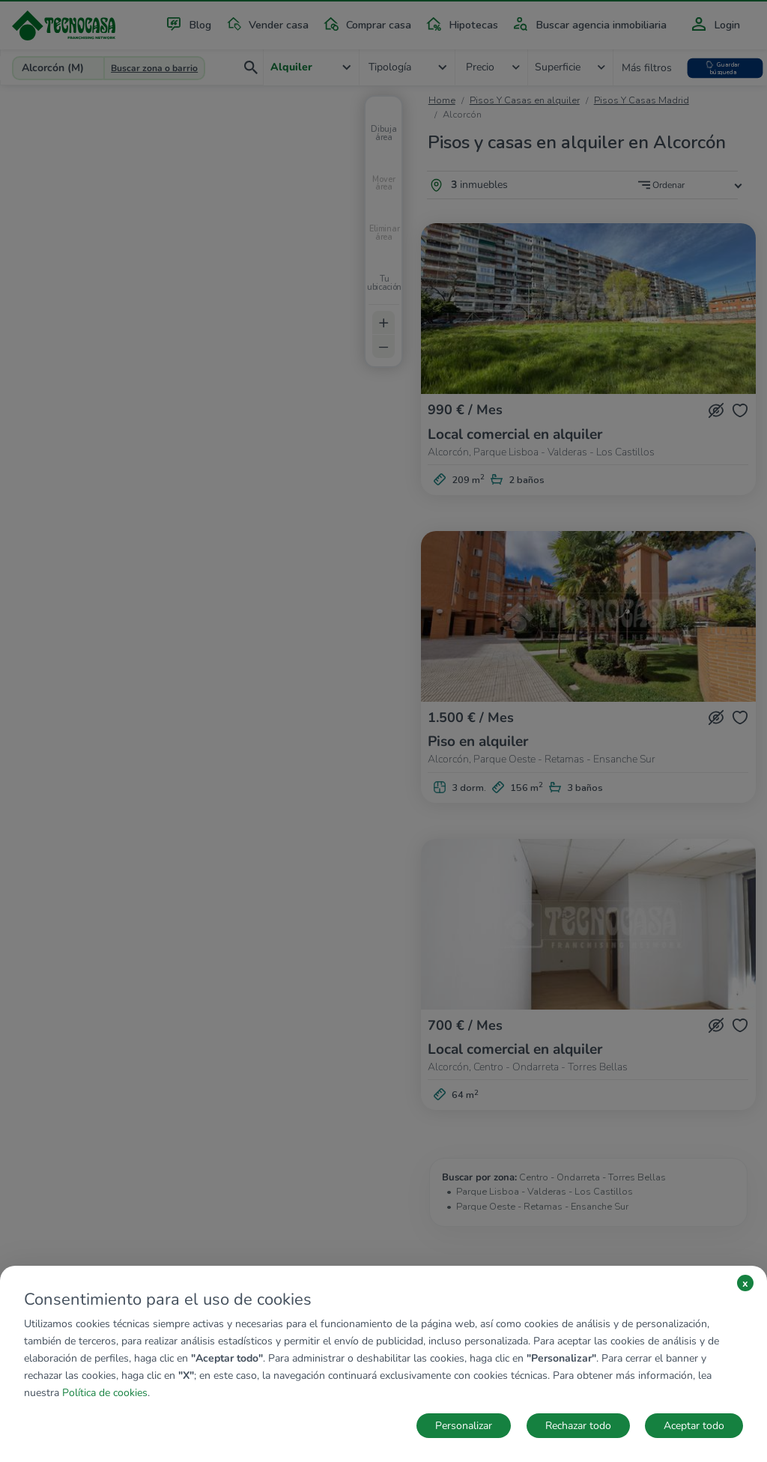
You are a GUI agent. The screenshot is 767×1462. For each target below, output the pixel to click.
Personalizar (463, 1426)
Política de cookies (105, 1393)
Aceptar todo (694, 1426)
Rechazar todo (578, 1426)
